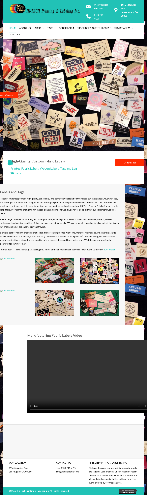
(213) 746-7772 (68, 467)
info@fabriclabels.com (67, 471)
